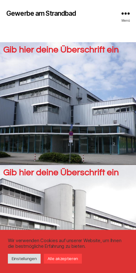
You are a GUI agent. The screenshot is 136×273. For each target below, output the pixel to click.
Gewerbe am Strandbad (41, 13)
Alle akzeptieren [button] (63, 258)
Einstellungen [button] (24, 258)
